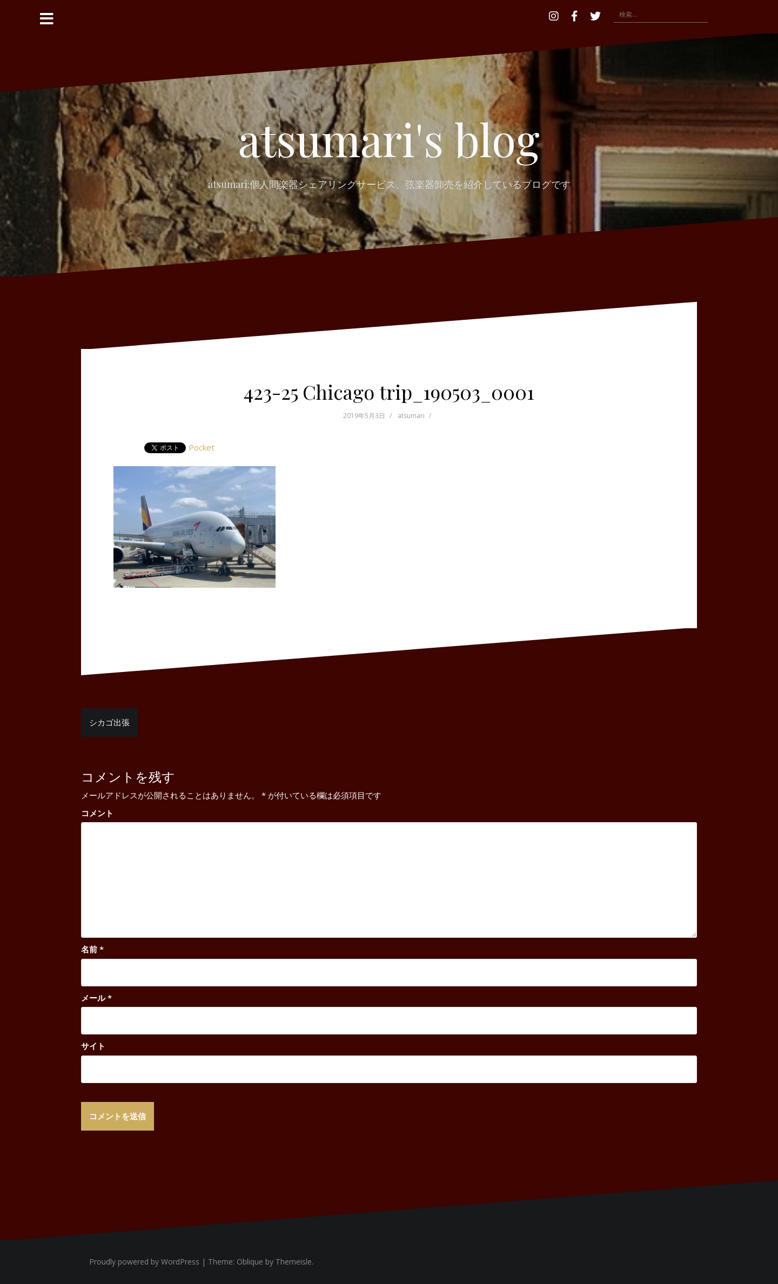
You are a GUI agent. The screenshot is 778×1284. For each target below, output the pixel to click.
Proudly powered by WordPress (144, 1261)
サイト (93, 1045)
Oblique (250, 1261)
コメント (97, 813)
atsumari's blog (389, 139)
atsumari (411, 415)
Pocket (201, 447)
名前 (92, 949)
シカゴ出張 (109, 722)
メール (96, 997)
